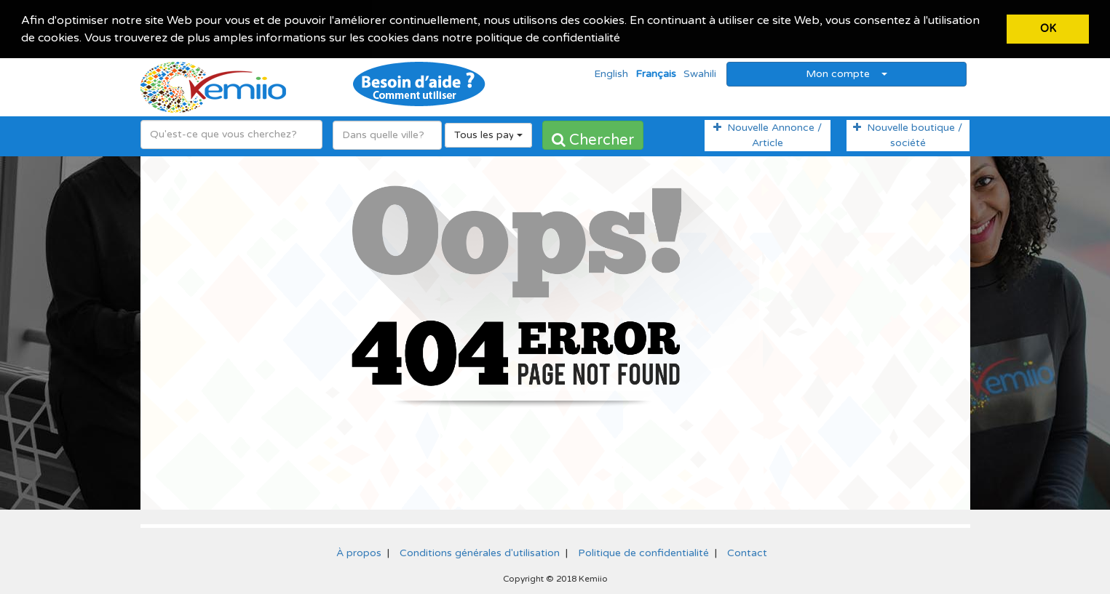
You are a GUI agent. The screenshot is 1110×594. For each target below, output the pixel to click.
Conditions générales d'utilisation (480, 551)
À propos (358, 551)
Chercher (593, 139)
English (611, 72)
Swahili (699, 72)
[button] (625, 39)
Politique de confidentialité (643, 551)
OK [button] (1048, 29)
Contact (747, 551)
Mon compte (846, 72)
